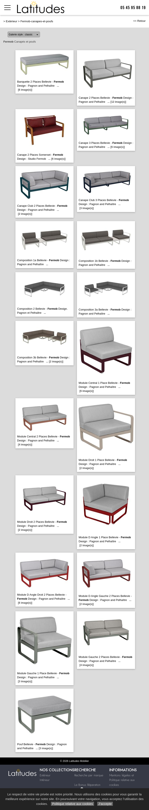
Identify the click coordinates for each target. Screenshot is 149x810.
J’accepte (105, 804)
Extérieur (11, 21)
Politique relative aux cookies (72, 804)
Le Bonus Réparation (87, 784)
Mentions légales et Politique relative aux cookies (122, 780)
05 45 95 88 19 (133, 7)
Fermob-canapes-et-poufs (37, 21)
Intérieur (45, 780)
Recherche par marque (88, 775)
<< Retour (139, 20)
